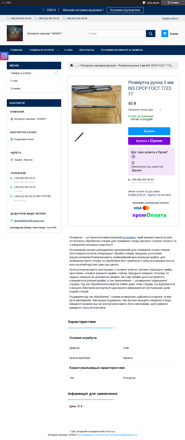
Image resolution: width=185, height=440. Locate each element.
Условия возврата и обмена (122, 50)
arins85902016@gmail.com (29, 220)
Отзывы (15, 88)
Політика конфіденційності (123, 435)
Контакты (86, 50)
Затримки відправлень (125, 10)
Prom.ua (110, 431)
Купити (149, 131)
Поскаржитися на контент (93, 435)
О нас (68, 50)
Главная (16, 50)
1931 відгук (153, 2)
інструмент (129, 237)
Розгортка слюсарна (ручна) (98, 65)
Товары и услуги (41, 50)
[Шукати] (150, 33)
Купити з (149, 141)
